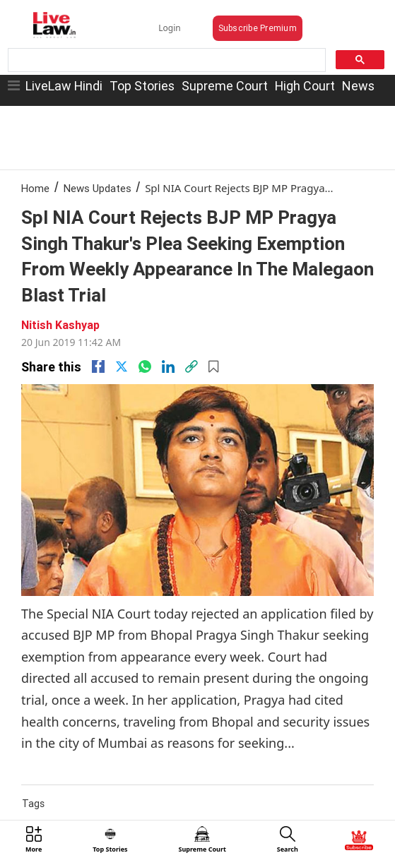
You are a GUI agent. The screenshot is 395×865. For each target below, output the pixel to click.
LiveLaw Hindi (63, 86)
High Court (305, 86)
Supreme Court (225, 86)
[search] (165, 60)
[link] (191, 366)
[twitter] (121, 366)
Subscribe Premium (257, 28)
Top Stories (142, 86)
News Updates (97, 188)
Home (35, 188)
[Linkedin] (168, 366)
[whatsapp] (144, 366)
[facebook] (98, 366)
